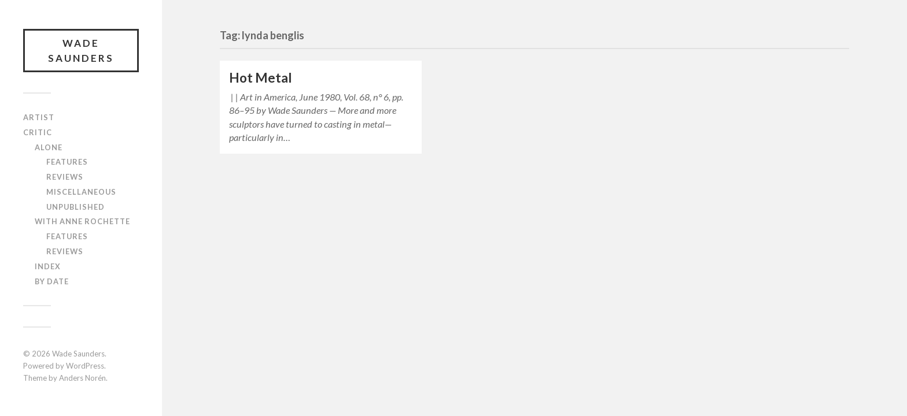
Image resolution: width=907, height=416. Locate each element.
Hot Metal (260, 78)
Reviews (64, 176)
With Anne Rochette (82, 221)
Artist (38, 117)
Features (67, 161)
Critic (37, 132)
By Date (52, 281)
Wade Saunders (81, 50)
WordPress (85, 365)
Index (48, 266)
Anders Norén (82, 377)
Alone (48, 147)
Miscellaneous (81, 191)
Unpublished (75, 206)
